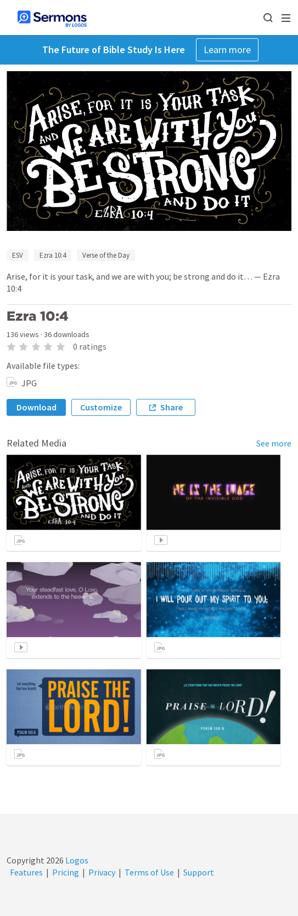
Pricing (65, 872)
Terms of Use (149, 872)
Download (36, 407)
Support (198, 872)
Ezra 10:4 (53, 255)
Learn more (227, 49)
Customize (101, 407)
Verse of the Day (106, 255)
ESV (17, 255)
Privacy (101, 872)
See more (273, 443)
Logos (76, 860)
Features (26, 872)
